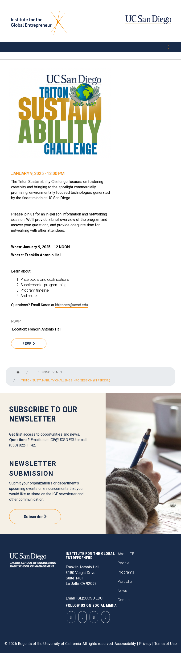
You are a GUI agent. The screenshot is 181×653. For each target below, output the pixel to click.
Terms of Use (165, 643)
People (123, 563)
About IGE (126, 554)
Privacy (145, 643)
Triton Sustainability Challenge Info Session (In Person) (65, 380)
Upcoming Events (48, 372)
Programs (126, 572)
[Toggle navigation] (90, 47)
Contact (124, 600)
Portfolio (125, 581)
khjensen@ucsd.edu (71, 305)
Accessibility (125, 643)
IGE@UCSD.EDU (62, 440)
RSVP (16, 321)
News (122, 590)
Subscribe (33, 516)
